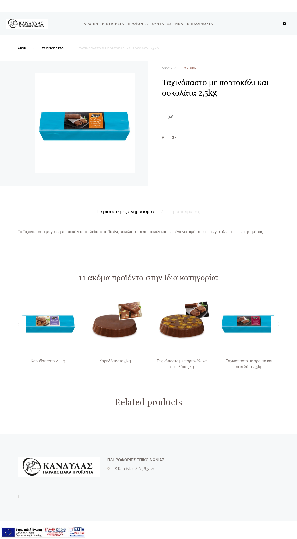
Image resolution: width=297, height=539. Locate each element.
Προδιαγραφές (184, 211)
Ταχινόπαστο (53, 48)
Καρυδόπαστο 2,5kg (48, 361)
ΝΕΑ (179, 23)
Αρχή (22, 48)
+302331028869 (129, 483)
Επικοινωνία (200, 23)
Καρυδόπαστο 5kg (115, 361)
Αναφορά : (170, 67)
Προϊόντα (138, 23)
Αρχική (91, 23)
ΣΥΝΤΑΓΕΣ (162, 23)
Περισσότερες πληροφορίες (126, 211)
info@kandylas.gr (130, 491)
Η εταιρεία (113, 23)
